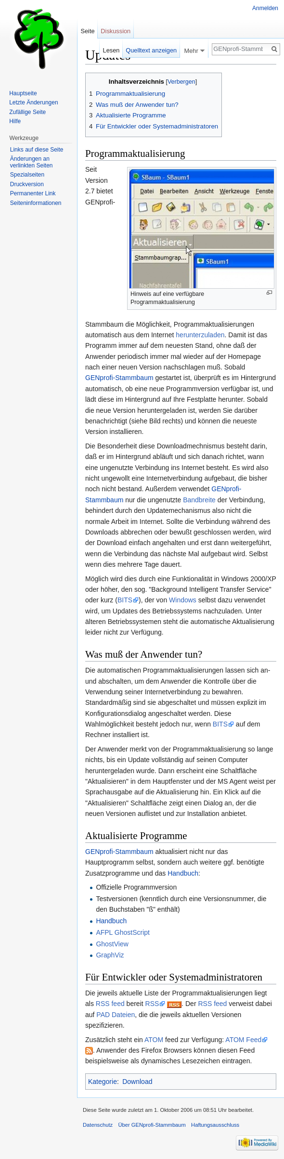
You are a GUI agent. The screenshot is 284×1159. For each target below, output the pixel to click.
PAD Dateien (115, 1015)
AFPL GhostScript (123, 932)
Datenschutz (98, 1125)
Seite (87, 31)
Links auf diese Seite (37, 149)
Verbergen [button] (181, 81)
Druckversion (27, 184)
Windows (182, 600)
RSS (152, 1003)
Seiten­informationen (36, 203)
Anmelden (265, 8)
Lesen (111, 50)
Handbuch (183, 873)
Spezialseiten (27, 174)
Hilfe (15, 121)
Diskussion (115, 31)
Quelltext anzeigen (151, 50)
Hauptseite (23, 93)
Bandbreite (199, 500)
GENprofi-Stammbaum (119, 378)
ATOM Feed (243, 1040)
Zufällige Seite (27, 112)
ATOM (153, 1040)
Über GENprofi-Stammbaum (152, 1125)
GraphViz (110, 955)
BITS (124, 600)
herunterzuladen (200, 335)
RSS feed (110, 1003)
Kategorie (102, 1081)
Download (137, 1081)
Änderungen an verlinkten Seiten (31, 162)
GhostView (112, 944)
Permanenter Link (33, 193)
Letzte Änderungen (33, 102)
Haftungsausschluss (215, 1125)
